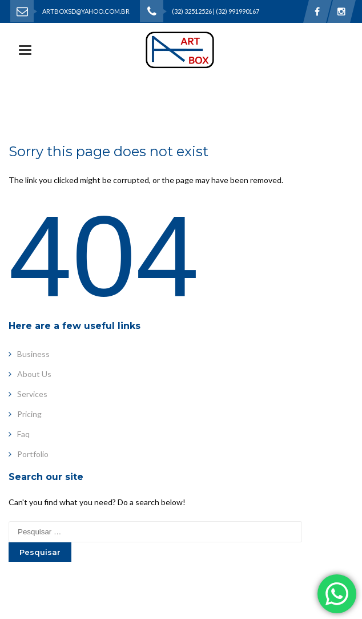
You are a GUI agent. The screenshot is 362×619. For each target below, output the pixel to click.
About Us (30, 374)
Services (28, 394)
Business (29, 354)
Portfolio (29, 454)
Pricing (25, 414)
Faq (19, 434)
